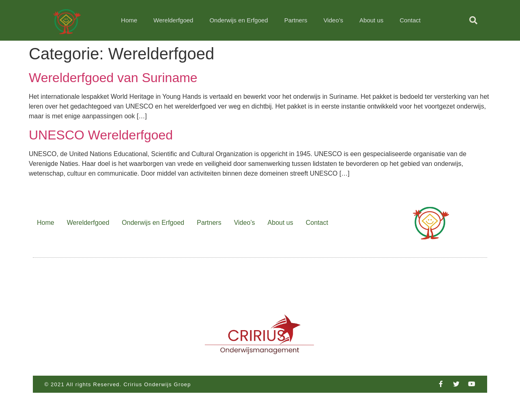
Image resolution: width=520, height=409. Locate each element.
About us (371, 20)
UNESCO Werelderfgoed (101, 135)
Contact (410, 20)
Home (129, 20)
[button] (473, 20)
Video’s (333, 20)
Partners (295, 20)
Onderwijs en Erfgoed (238, 20)
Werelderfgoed (173, 20)
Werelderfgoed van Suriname (113, 77)
